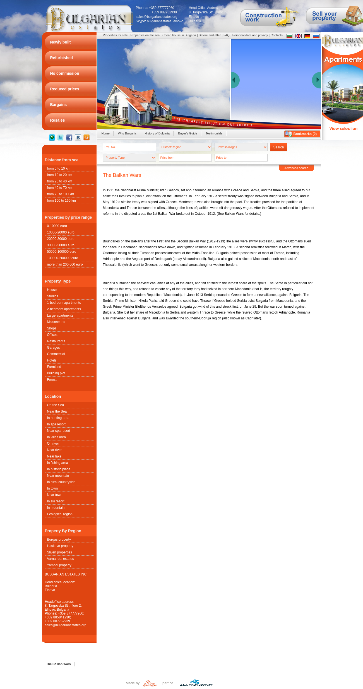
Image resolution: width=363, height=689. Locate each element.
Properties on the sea (145, 35)
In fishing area (57, 463)
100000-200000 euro (62, 258)
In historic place (58, 469)
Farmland (54, 367)
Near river (54, 450)
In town (52, 488)
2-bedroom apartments (64, 309)
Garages (53, 348)
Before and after (210, 35)
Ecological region (60, 514)
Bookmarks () (305, 134)
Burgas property (59, 539)
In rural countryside (61, 482)
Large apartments (60, 315)
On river (53, 443)
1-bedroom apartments (64, 303)
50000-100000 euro (61, 252)
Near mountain (58, 476)
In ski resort (55, 501)
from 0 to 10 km (58, 168)
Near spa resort (58, 431)
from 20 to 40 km (59, 181)
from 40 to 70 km (59, 188)
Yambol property (59, 565)
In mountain (56, 508)
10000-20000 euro (60, 232)
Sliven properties (59, 552)
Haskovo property (60, 546)
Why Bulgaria (127, 133)
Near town (54, 495)
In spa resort (56, 424)
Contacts (277, 35)
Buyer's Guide (187, 133)
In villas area (56, 437)
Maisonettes (56, 322)
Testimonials (214, 133)
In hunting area (58, 418)
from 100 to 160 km (61, 201)
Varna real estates (60, 559)
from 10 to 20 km (59, 175)
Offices (52, 335)
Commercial (56, 354)
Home (106, 133)
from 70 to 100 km (60, 194)
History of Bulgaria (157, 133)
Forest (52, 380)
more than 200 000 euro (65, 264)
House (52, 290)
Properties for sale (115, 35)
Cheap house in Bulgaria (179, 35)
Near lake (54, 456)
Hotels (52, 360)
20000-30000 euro (60, 239)
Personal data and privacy (250, 35)
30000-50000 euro (60, 245)
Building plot (56, 373)
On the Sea (55, 405)
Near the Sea (57, 411)
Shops (52, 328)
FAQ (226, 35)
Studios (52, 296)
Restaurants (56, 341)
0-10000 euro (57, 226)
